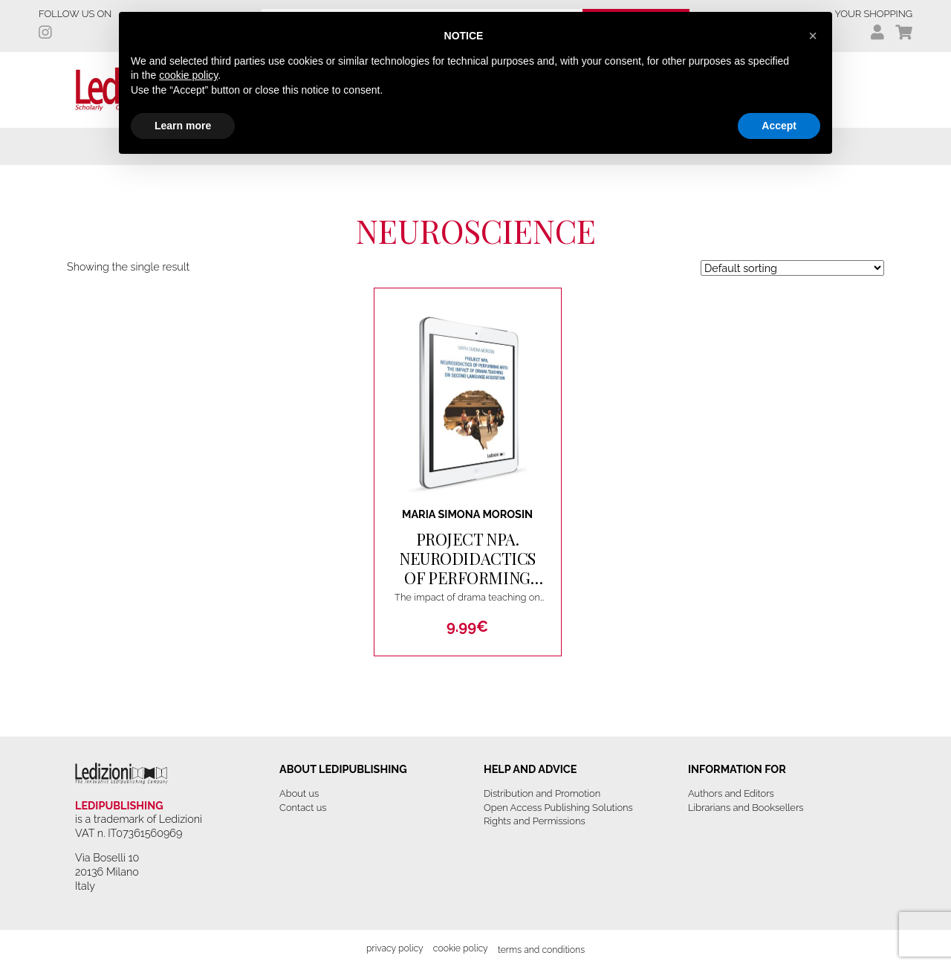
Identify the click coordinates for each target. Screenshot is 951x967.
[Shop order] (792, 268)
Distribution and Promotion (542, 793)
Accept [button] (779, 126)
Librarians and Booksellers (746, 807)
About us (299, 793)
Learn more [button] (183, 126)
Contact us (302, 807)
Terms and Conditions (541, 949)
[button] (813, 36)
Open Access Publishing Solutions (558, 807)
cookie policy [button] (188, 75)
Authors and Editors (731, 793)
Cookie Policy (460, 948)
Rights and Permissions (534, 821)
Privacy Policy (394, 948)
